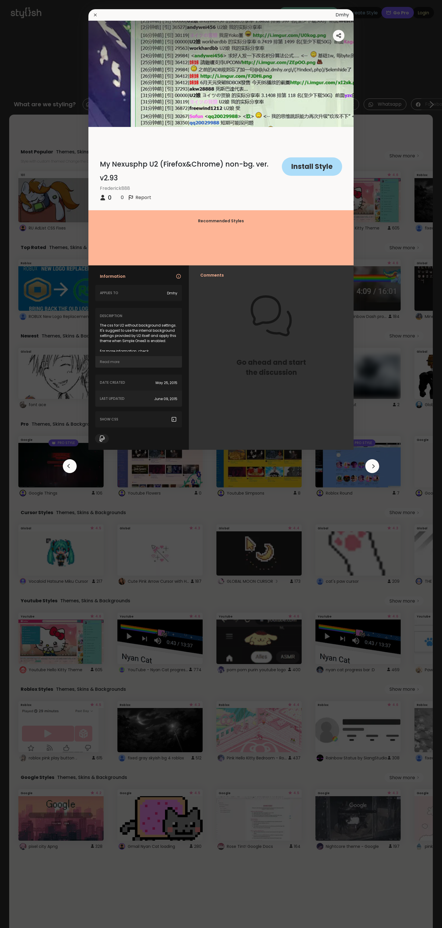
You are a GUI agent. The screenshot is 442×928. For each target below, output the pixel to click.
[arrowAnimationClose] (70, 466)
